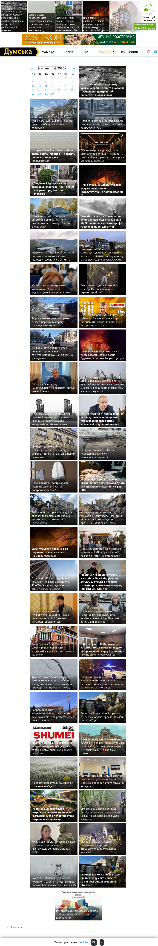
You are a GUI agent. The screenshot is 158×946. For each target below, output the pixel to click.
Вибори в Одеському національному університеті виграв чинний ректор (53, 387)
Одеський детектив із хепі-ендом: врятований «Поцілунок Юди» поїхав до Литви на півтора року (101, 552)
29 (46, 93)
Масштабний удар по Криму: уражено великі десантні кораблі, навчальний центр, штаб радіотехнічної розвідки (12, 21)
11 (65, 81)
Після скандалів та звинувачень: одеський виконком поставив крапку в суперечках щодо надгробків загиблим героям (51, 419)
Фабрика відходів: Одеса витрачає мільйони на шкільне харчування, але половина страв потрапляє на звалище (53, 814)
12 (71, 81)
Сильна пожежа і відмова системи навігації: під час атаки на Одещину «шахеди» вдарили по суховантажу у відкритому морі (102, 386)
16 (52, 85)
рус (123, 51)
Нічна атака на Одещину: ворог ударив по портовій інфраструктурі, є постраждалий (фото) (95, 24)
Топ (85, 51)
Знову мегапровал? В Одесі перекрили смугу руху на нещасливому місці (97, 453)
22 (46, 89)
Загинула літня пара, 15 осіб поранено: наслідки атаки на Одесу (50, 552)
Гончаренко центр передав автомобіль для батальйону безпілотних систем (52, 221)
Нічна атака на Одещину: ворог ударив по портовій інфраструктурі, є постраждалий (102, 189)
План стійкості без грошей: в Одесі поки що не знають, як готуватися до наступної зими (102, 124)
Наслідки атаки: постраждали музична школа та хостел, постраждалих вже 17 (50, 486)
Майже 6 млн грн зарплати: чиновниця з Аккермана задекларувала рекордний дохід (51, 289)
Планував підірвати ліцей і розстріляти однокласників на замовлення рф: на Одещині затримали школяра (100, 616)
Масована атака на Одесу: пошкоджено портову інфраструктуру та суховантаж (99, 847)
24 (58, 89)
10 (58, 81)
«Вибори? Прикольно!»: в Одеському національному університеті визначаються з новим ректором (53, 452)
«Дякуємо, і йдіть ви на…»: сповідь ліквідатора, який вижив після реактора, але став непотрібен (68, 24)
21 (39, 89)
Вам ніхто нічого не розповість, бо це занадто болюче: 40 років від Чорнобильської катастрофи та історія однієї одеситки (101, 221)
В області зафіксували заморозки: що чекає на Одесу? (52, 784)
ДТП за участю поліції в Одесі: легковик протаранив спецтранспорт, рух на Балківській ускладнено (53, 353)
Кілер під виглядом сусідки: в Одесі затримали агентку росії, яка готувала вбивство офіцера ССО (53, 847)
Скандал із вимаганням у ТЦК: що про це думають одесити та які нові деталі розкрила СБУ (100, 880)
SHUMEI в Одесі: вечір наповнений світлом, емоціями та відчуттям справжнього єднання (53, 748)
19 (71, 85)
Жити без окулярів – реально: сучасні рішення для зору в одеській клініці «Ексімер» (53, 649)
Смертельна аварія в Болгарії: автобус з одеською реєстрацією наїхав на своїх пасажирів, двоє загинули (100, 814)
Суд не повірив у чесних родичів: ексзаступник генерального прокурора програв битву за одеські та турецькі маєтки (102, 419)
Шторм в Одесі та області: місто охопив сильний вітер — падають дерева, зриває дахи (53, 156)
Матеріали (49, 51)
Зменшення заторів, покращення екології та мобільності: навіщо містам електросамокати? (52, 518)
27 (33, 93)
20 (33, 89)
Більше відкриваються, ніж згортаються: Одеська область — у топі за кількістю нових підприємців (77, 913)
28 (39, 93)
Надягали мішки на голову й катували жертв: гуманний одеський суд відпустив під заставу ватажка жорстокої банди (102, 682)
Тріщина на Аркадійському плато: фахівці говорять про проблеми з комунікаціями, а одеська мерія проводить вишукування (52, 682)
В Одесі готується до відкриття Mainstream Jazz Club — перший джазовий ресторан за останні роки (102, 156)
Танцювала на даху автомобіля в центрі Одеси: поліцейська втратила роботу (99, 289)
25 (65, 89)
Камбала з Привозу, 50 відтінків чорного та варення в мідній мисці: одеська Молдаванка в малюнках (54, 881)
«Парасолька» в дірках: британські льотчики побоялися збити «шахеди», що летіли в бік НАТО (53, 256)
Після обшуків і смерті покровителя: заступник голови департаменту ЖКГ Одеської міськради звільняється (51, 616)
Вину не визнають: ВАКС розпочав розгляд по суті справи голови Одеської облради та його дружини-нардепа (103, 781)
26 (71, 89)
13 (33, 85)
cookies (83, 942)
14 (39, 85)
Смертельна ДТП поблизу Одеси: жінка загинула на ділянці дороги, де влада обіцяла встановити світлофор (52, 123)
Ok (93, 942)
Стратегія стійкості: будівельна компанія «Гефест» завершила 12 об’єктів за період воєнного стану (50, 583)
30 (52, 93)
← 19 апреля (14, 927)
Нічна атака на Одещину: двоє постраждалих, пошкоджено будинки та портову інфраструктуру (102, 355)
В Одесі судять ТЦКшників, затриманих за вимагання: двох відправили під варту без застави (102, 649)
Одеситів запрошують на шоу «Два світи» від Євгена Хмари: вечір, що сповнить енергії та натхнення (102, 320)
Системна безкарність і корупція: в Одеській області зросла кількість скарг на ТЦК (102, 717)
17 (58, 85)
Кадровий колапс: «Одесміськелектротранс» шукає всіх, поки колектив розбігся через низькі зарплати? (53, 715)
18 (65, 85)
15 (46, 85)
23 (52, 89)
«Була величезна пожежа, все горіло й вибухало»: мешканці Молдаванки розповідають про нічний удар (101, 518)
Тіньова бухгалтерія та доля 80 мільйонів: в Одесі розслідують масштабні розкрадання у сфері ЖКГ (103, 485)
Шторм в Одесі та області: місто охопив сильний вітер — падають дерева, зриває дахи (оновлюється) (40, 22)
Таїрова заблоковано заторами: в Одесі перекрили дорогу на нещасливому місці (51, 322)
